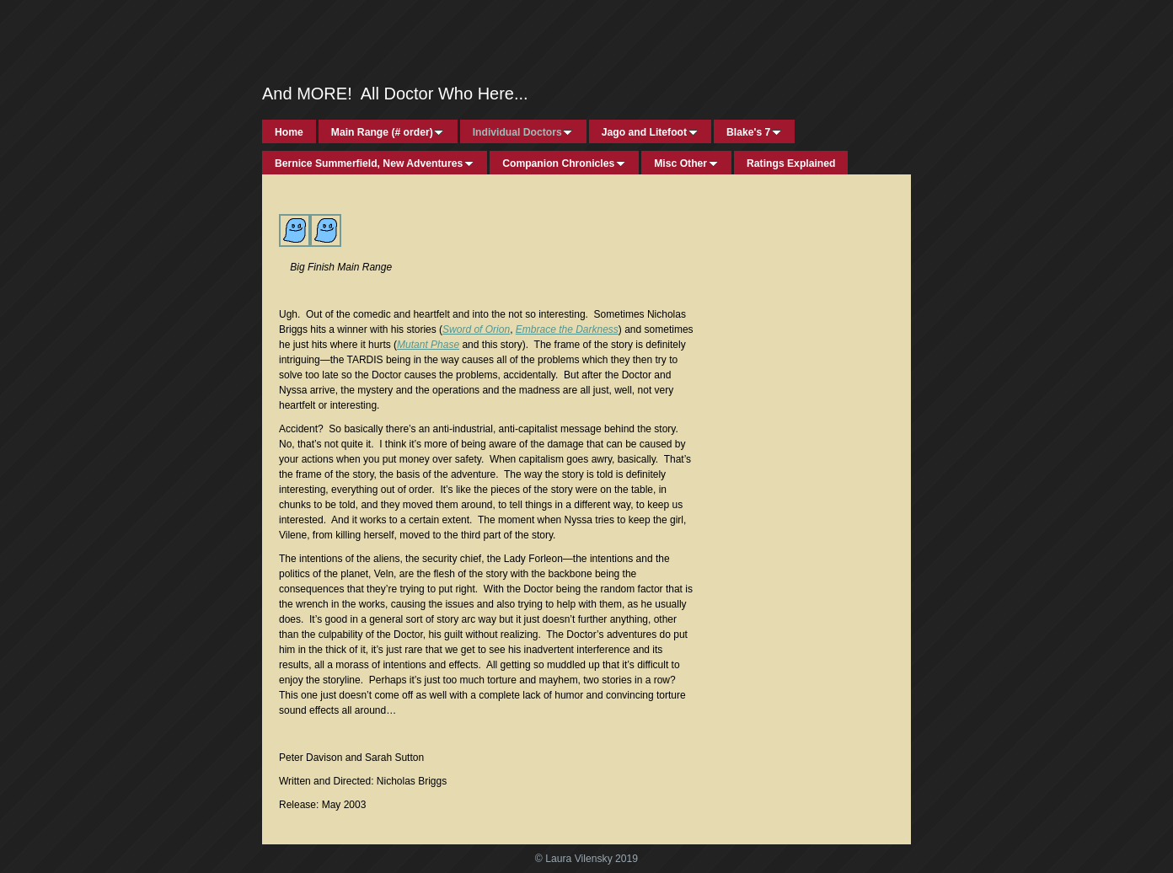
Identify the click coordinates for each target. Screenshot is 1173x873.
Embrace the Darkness (567, 329)
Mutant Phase (428, 345)
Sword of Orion (476, 329)
